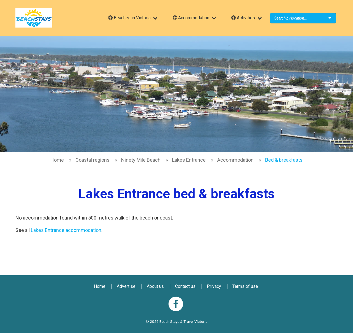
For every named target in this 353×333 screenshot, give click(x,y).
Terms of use (245, 286)
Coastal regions (92, 160)
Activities (243, 17)
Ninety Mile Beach (141, 160)
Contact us (185, 286)
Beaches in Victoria (129, 17)
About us (155, 286)
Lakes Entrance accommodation (66, 230)
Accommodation (191, 17)
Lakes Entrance (189, 160)
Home (57, 160)
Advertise (126, 286)
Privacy (214, 286)
